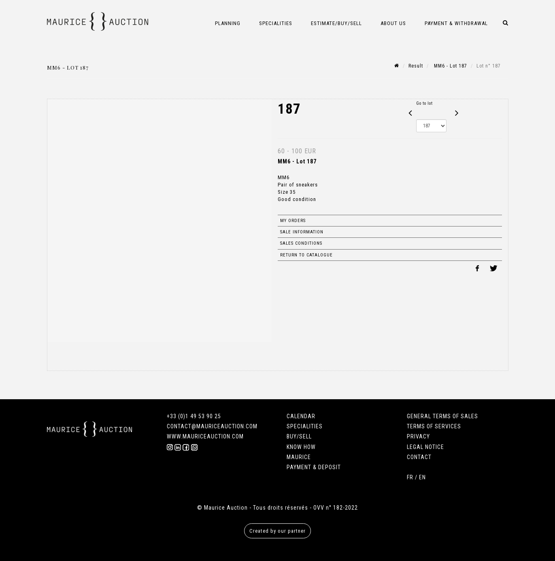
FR (410, 477)
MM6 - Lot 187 (449, 66)
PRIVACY (418, 436)
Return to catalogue (306, 255)
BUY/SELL (299, 436)
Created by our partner (277, 531)
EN (422, 477)
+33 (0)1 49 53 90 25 (194, 416)
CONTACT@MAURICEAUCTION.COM (212, 426)
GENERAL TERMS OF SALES (442, 416)
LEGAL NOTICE (425, 447)
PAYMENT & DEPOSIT (314, 467)
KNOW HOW (301, 447)
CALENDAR (301, 416)
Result (415, 66)
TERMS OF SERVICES (434, 426)
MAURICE (299, 457)
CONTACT (419, 457)
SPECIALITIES (305, 426)
